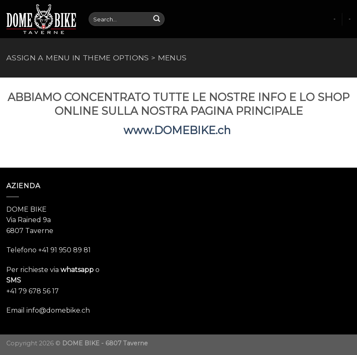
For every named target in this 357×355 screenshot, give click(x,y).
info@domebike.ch (58, 310)
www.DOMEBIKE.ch (178, 130)
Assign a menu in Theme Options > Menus (96, 57)
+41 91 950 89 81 (64, 250)
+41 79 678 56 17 (32, 291)
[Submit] (157, 19)
